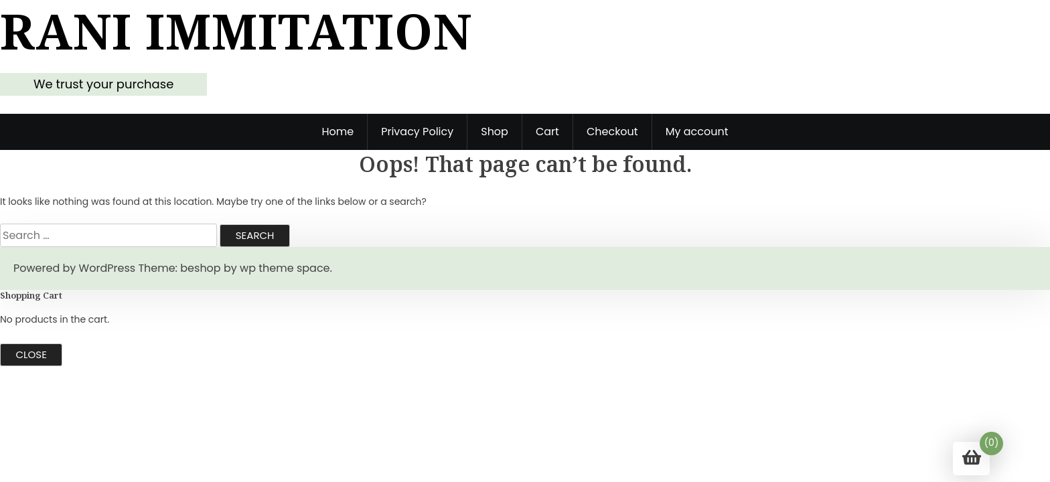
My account (697, 131)
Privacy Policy (417, 131)
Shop (494, 131)
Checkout (612, 131)
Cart (547, 131)
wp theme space (284, 268)
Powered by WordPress (74, 268)
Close (31, 354)
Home (337, 131)
